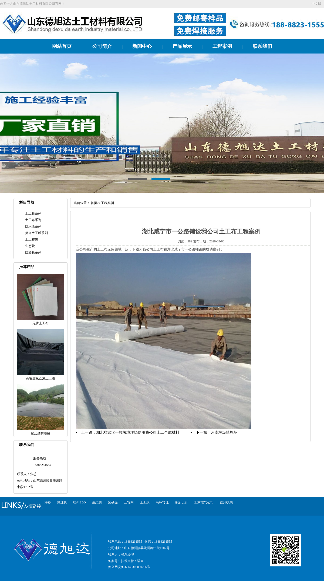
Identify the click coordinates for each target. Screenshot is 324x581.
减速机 (62, 502)
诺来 (140, 561)
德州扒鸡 (226, 502)
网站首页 (62, 46)
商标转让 (162, 502)
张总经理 (127, 554)
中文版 (316, 4)
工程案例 (222, 46)
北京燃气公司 (204, 502)
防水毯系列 (33, 226)
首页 (94, 203)
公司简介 (102, 46)
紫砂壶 (113, 502)
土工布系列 (33, 220)
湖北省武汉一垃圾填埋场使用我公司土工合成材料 (137, 432)
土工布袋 (31, 239)
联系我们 (262, 46)
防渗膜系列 (33, 252)
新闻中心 (142, 46)
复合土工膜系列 (36, 233)
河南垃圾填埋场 (224, 432)
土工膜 (145, 502)
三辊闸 (129, 502)
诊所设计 (181, 502)
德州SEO (79, 502)
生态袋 (30, 246)
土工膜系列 (33, 213)
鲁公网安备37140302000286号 (129, 567)
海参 (48, 502)
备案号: (113, 561)
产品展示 (182, 46)
